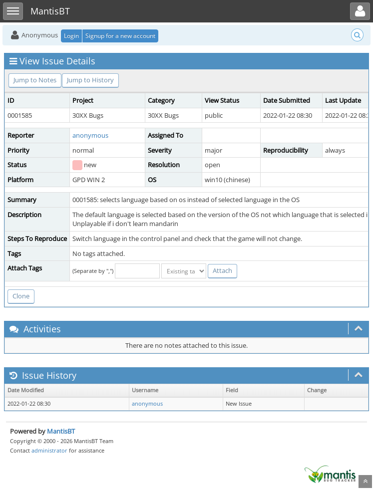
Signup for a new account (120, 35)
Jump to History (90, 79)
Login (71, 35)
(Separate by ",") (92, 270)
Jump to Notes (34, 79)
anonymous (90, 135)
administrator (49, 450)
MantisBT (61, 431)
